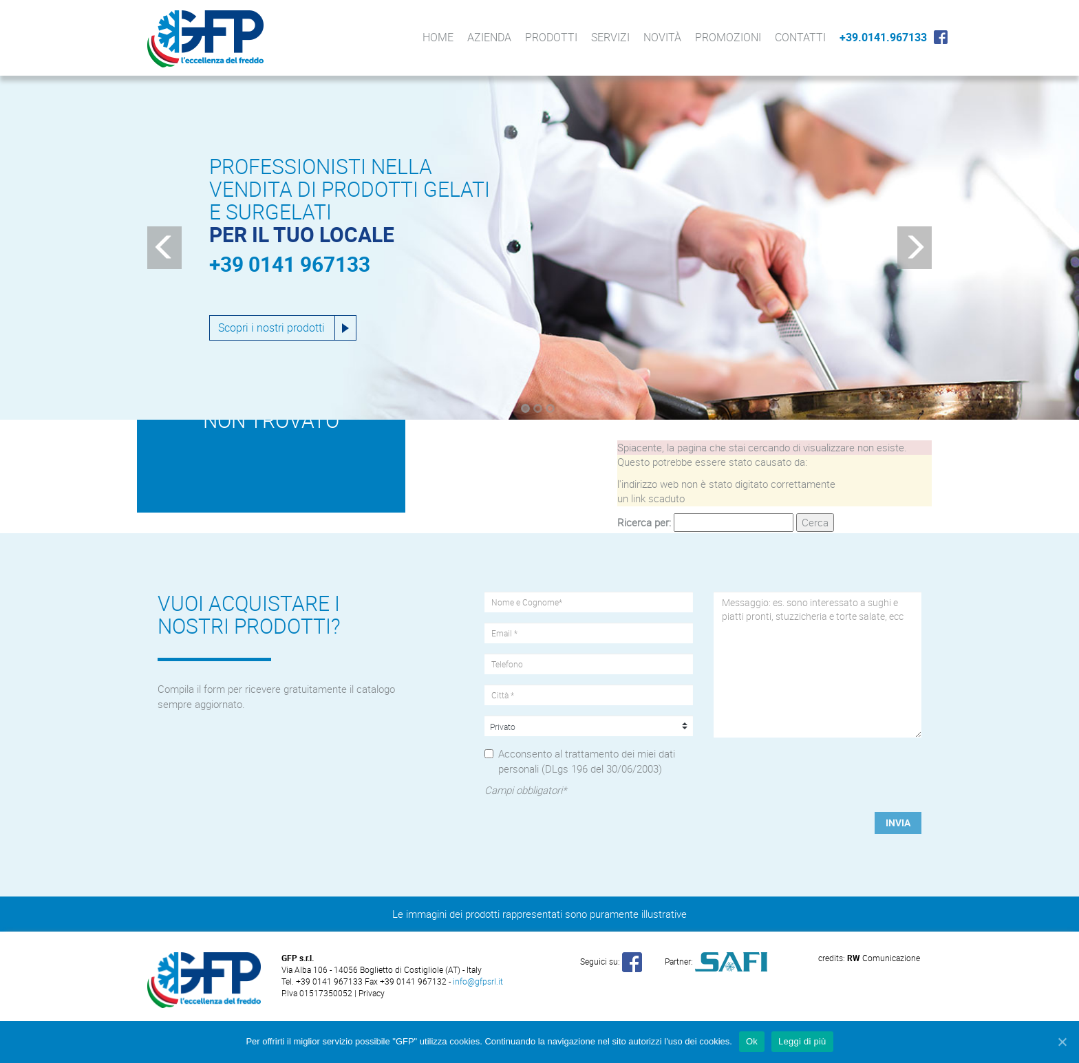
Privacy (372, 992)
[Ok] (1062, 1042)
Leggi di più (802, 1041)
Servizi (610, 37)
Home (438, 37)
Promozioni (728, 37)
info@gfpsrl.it (478, 981)
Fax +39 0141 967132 (406, 981)
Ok (752, 1041)
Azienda (489, 37)
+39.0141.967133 (883, 37)
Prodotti (551, 37)
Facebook (941, 37)
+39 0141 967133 (289, 264)
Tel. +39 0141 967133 (323, 981)
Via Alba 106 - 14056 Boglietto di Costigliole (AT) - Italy (381, 969)
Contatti (800, 37)
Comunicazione (883, 957)
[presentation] (818, 775)
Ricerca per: (644, 522)
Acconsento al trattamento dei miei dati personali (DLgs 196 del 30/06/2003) (586, 761)
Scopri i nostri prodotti (271, 327)
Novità (662, 37)
